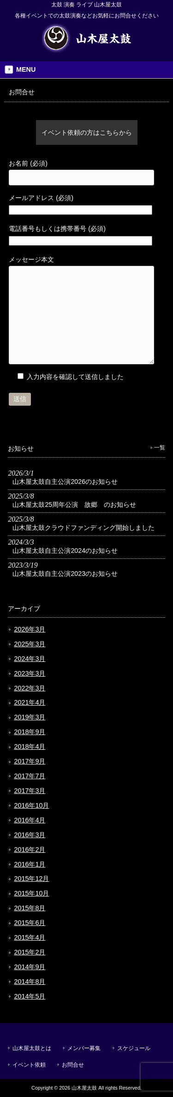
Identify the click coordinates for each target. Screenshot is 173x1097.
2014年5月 (29, 996)
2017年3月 (29, 790)
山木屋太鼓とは (31, 1048)
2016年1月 (29, 864)
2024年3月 (29, 658)
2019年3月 (29, 717)
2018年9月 (29, 731)
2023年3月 (29, 673)
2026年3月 (29, 629)
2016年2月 (29, 849)
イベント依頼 (29, 1065)
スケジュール (133, 1048)
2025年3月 (29, 644)
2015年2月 (29, 952)
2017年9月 (29, 761)
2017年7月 (29, 776)
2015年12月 (31, 878)
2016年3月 (29, 835)
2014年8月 (29, 981)
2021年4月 (29, 702)
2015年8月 (29, 908)
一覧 (159, 447)
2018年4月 (29, 746)
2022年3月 (29, 688)
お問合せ (73, 1065)
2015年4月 (29, 937)
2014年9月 (29, 967)
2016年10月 (31, 805)
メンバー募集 (84, 1048)
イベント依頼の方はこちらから (87, 132)
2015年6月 (29, 922)
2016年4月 (29, 820)
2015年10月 (31, 893)
